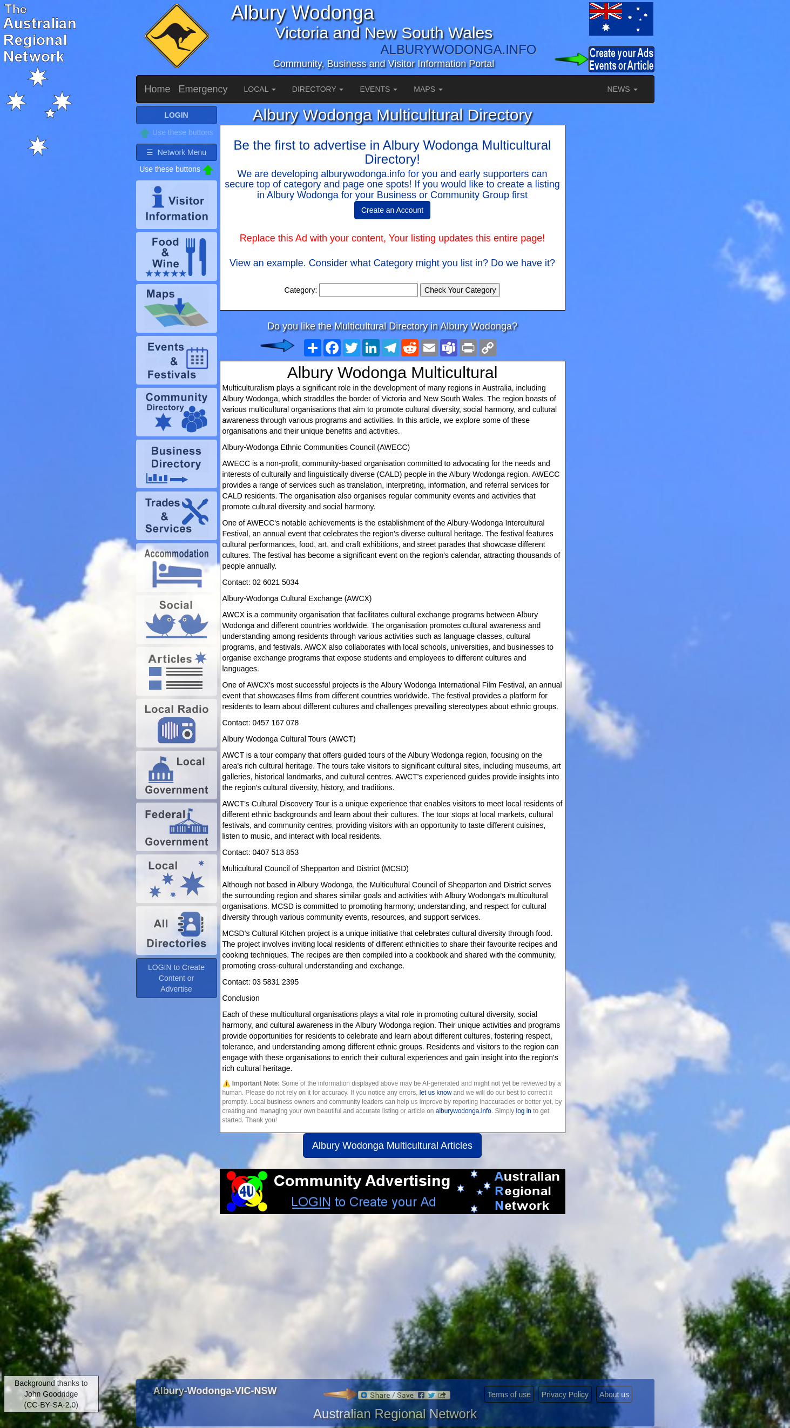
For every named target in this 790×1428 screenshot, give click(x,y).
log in (523, 1111)
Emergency (203, 89)
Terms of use (509, 1394)
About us (614, 1394)
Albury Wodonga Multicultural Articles (392, 1145)
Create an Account (392, 210)
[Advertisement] (392, 1300)
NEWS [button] (622, 89)
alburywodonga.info (463, 1111)
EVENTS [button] (378, 89)
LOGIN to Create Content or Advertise (176, 978)
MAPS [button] (428, 89)
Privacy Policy (565, 1394)
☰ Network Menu (176, 152)
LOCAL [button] (260, 89)
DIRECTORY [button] (318, 89)
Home (158, 89)
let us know (435, 1092)
